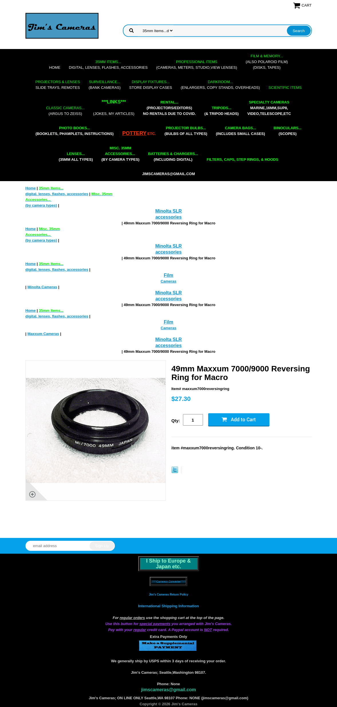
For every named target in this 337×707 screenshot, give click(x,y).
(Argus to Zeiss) (65, 111)
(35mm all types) (76, 157)
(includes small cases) (240, 131)
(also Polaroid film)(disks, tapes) (267, 62)
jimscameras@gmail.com (168, 174)
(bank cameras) (104, 85)
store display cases (150, 85)
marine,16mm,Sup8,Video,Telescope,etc (269, 108)
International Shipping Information (168, 606)
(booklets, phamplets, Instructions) (75, 131)
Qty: (176, 420)
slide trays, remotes (58, 85)
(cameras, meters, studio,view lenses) (196, 65)
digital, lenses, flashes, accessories (108, 65)
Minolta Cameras (42, 287)
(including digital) (173, 157)
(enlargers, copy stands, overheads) (220, 85)
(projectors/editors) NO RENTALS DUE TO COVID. (169, 108)
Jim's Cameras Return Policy (168, 594)
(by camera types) (120, 154)
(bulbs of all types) (185, 131)
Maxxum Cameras (43, 334)
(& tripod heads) (221, 111)
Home (54, 67)
